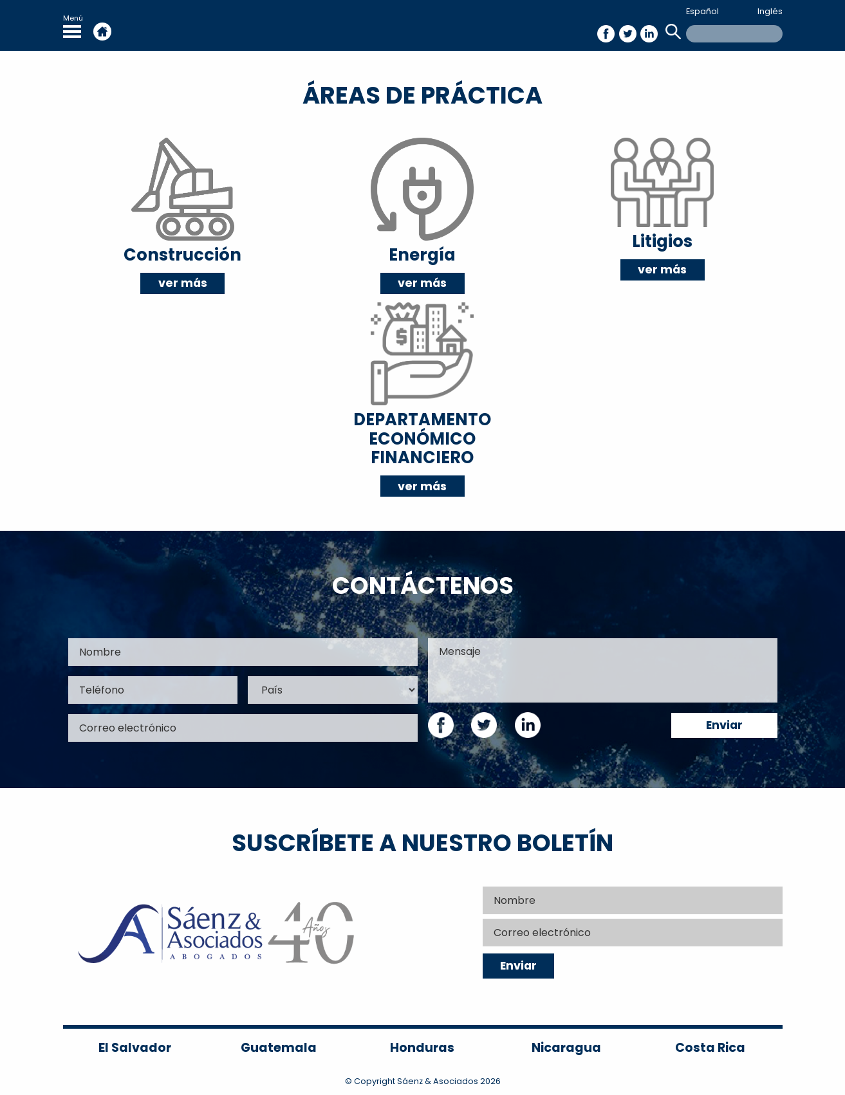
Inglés (770, 11)
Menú (73, 25)
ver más (182, 283)
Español (702, 11)
